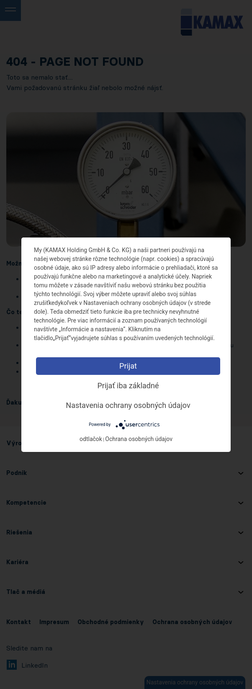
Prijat (128, 365)
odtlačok (91, 439)
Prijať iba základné (128, 385)
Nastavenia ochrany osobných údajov (128, 405)
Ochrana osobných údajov (138, 439)
